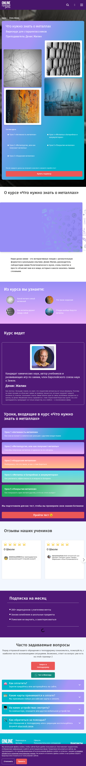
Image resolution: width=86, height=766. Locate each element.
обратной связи (25, 726)
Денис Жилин (14, 18)
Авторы (19, 743)
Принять (21, 761)
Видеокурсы (21, 740)
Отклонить (8, 761)
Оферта (37, 740)
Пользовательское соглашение (47, 743)
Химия (4, 18)
